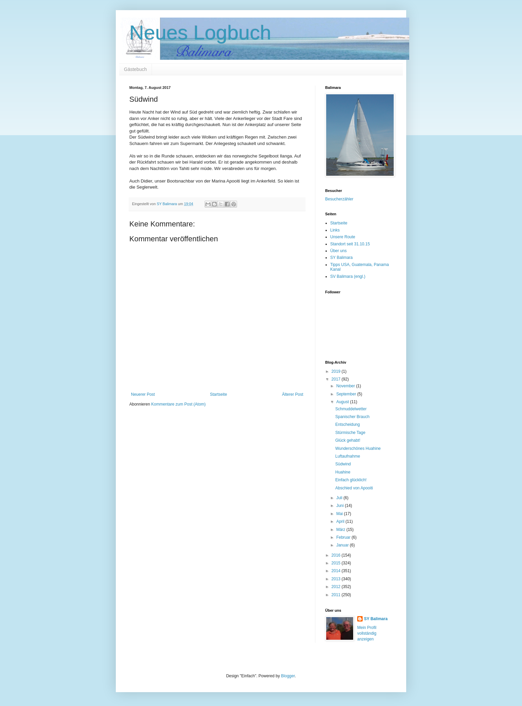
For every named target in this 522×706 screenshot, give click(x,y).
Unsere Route (342, 237)
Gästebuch (135, 69)
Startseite (218, 394)
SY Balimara (341, 257)
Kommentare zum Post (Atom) (178, 404)
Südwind (343, 464)
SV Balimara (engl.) (347, 276)
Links (335, 230)
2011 (337, 594)
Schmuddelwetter (351, 409)
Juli (339, 497)
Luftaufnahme (347, 456)
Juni (340, 505)
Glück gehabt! (347, 440)
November (346, 386)
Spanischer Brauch (352, 416)
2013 (337, 579)
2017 (337, 379)
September (346, 394)
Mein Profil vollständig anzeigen (366, 633)
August (343, 401)
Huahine (342, 472)
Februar (343, 537)
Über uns (338, 250)
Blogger (288, 676)
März (341, 529)
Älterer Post (292, 394)
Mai (340, 513)
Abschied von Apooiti (354, 488)
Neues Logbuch (200, 32)
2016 (337, 555)
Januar (343, 545)
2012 (337, 586)
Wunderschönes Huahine (358, 448)
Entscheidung (347, 424)
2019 (337, 371)
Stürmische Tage (350, 432)
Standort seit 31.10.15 (350, 244)
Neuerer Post (143, 394)
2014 (337, 570)
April (340, 521)
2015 (337, 563)
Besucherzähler (339, 199)
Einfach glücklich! (351, 480)
